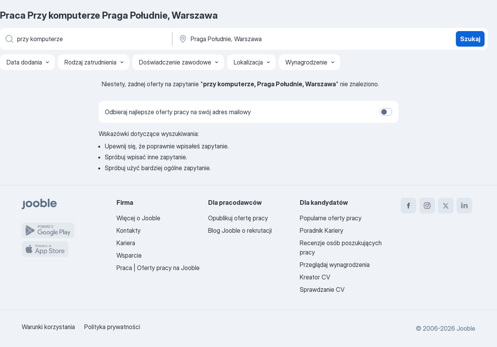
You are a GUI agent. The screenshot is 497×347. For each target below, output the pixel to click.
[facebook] (408, 205)
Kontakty (128, 230)
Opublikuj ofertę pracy (238, 218)
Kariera (125, 243)
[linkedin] (464, 205)
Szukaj (470, 39)
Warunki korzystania (48, 327)
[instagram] (427, 205)
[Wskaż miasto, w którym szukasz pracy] (259, 39)
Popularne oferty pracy (330, 218)
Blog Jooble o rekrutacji (240, 230)
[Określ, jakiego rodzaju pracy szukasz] (85, 39)
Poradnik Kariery (321, 230)
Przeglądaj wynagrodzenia (335, 265)
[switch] (386, 112)
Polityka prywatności (112, 327)
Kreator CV (315, 277)
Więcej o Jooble (138, 218)
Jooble (466, 328)
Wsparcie (129, 255)
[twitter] (446, 205)
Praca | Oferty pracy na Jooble (158, 268)
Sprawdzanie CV (322, 289)
